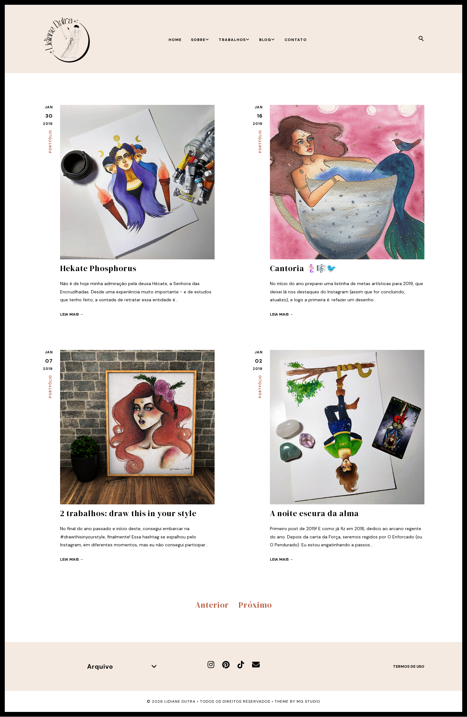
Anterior (212, 604)
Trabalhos (234, 39)
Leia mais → (72, 314)
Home (175, 39)
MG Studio (308, 701)
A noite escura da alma (314, 513)
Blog (267, 39)
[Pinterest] (226, 665)
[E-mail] (256, 665)
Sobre (200, 39)
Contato (296, 39)
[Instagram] (211, 665)
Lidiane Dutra (180, 701)
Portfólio (50, 141)
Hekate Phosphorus (98, 268)
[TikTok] (240, 665)
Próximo (255, 604)
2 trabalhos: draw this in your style (128, 513)
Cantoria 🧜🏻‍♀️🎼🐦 (303, 268)
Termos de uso (408, 666)
